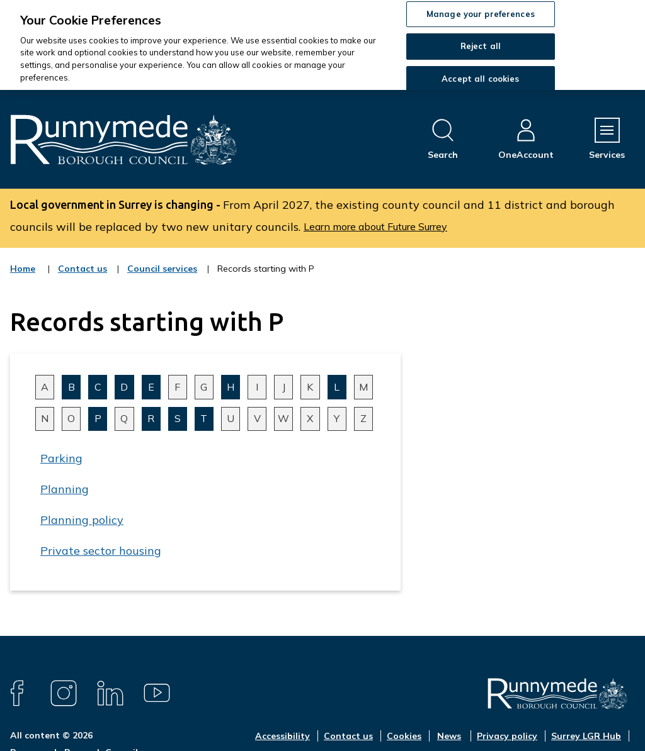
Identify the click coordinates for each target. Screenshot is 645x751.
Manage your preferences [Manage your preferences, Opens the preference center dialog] (480, 14)
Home (22, 268)
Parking (61, 458)
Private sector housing (100, 550)
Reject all (480, 46)
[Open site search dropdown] (443, 139)
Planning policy (81, 520)
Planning (64, 489)
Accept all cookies (480, 79)
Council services (162, 277)
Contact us (82, 277)
